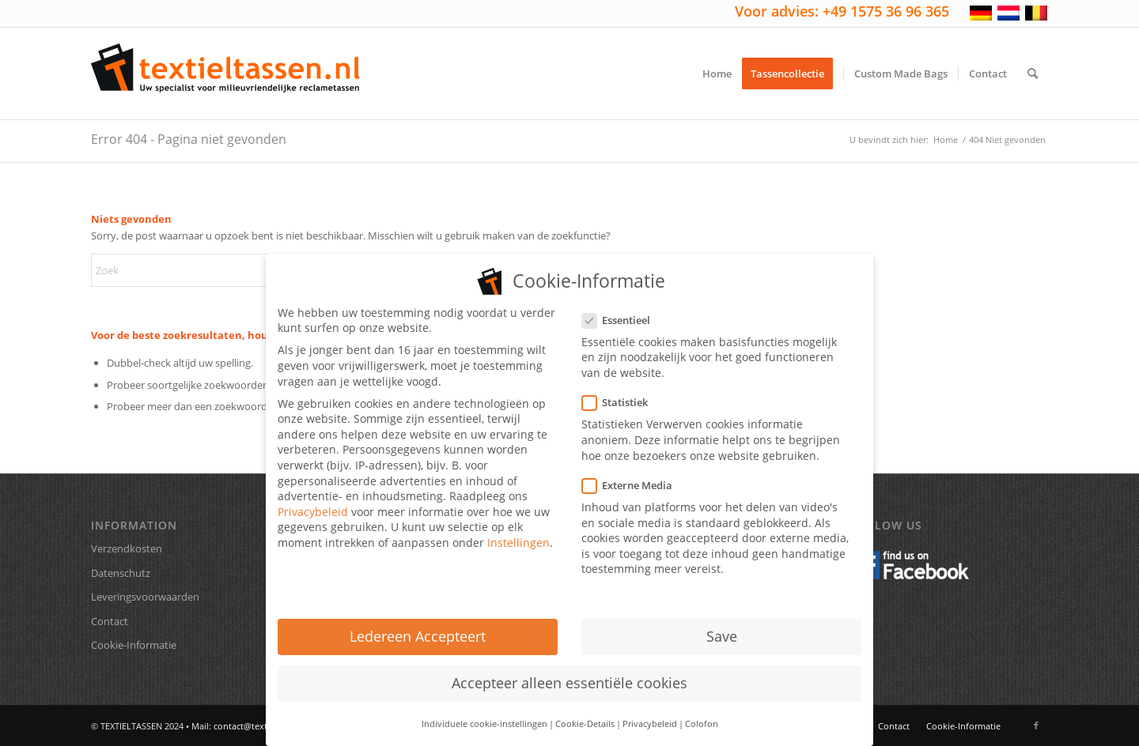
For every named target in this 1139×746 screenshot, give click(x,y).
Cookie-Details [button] (585, 711)
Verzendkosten (126, 548)
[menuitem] (717, 73)
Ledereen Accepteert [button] (418, 624)
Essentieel (622, 307)
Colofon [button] (701, 711)
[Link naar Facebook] (1036, 725)
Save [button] (721, 624)
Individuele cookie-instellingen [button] (484, 711)
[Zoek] (1032, 73)
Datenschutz (120, 573)
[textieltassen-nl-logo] (225, 73)
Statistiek (621, 390)
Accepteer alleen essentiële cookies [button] (569, 670)
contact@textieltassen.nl (263, 726)
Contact (109, 621)
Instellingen (518, 530)
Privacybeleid (313, 499)
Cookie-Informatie (133, 645)
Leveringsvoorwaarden (145, 597)
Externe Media (633, 472)
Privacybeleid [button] (649, 711)
